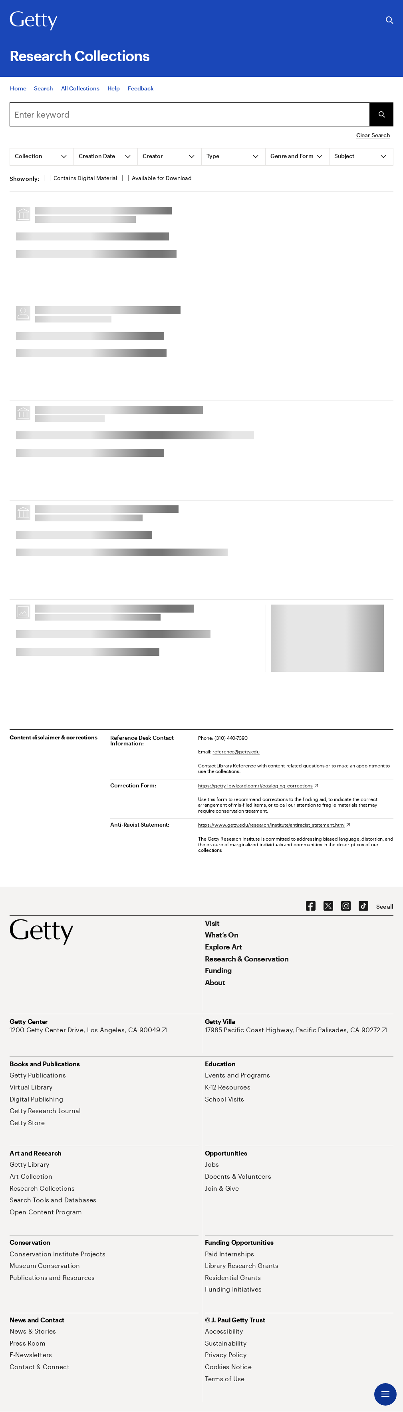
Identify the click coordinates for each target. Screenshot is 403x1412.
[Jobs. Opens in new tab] (212, 1164)
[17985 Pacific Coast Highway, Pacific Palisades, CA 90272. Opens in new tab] (296, 1029)
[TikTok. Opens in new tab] (363, 906)
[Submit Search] (381, 114)
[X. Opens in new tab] (328, 906)
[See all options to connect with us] (384, 906)
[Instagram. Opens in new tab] (346, 906)
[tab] (42, 156)
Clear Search (373, 135)
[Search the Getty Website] (389, 20)
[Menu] (385, 1394)
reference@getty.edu (236, 751)
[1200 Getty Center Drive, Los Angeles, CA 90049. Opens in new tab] (88, 1029)
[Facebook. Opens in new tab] (311, 906)
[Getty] (34, 21)
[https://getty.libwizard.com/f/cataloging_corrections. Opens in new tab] (258, 785)
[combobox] (189, 114)
